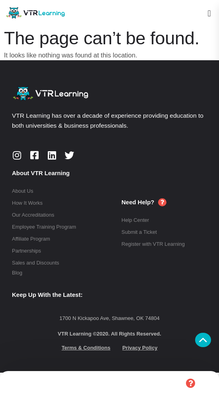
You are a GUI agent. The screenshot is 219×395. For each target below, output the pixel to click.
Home (29, 383)
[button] (209, 13)
